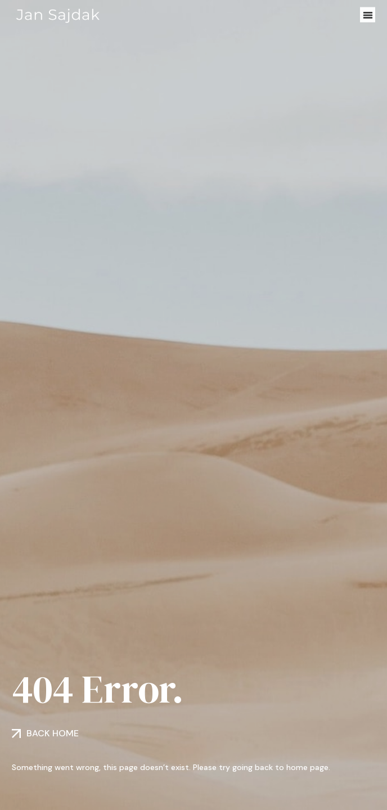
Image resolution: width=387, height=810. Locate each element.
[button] (367, 14)
